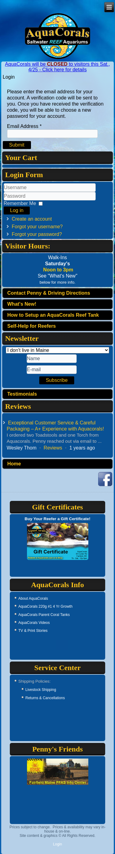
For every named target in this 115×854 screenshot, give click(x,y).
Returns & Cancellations (45, 698)
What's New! (21, 304)
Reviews (53, 447)
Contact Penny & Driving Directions (48, 293)
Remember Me (20, 203)
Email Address (24, 126)
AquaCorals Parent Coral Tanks (44, 615)
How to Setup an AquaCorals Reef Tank (53, 315)
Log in (17, 210)
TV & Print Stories (33, 630)
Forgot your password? (37, 234)
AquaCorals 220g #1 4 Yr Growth (45, 606)
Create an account (32, 219)
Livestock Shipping (40, 690)
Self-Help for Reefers (31, 326)
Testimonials (22, 394)
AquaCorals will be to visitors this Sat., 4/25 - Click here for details (57, 67)
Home (14, 463)
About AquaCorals (33, 598)
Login (57, 844)
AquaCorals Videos (34, 623)
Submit (17, 144)
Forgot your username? (37, 226)
